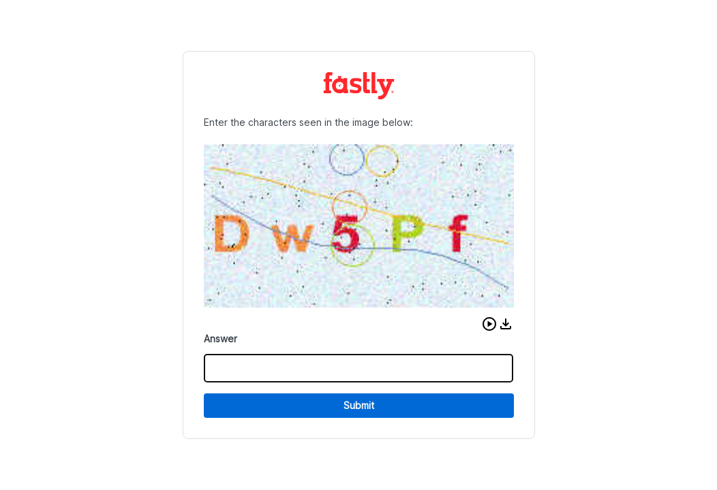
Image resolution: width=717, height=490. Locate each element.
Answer (220, 338)
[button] (489, 324)
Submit (359, 405)
